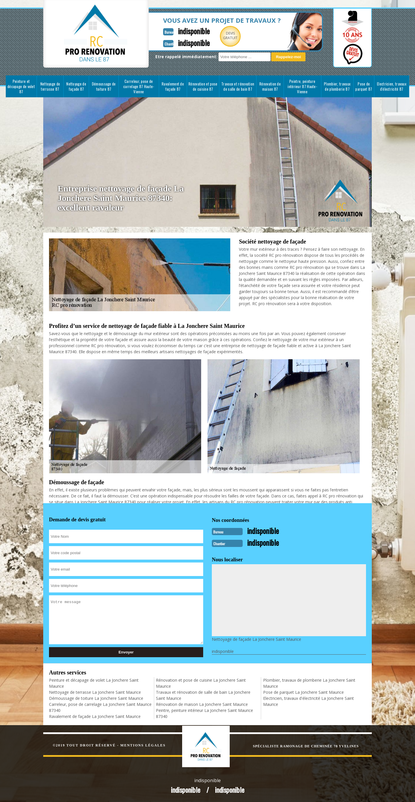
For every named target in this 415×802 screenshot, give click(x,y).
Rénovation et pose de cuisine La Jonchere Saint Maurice (201, 682)
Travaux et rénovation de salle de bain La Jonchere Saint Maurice (203, 694)
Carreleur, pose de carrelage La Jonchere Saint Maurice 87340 (100, 706)
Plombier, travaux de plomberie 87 (337, 86)
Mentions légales (143, 745)
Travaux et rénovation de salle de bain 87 (237, 86)
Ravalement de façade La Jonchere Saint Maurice (95, 716)
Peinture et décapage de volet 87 (21, 86)
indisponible (179, 31)
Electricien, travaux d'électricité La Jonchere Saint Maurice (308, 700)
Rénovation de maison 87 (270, 86)
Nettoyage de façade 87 (76, 86)
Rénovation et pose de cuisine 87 (202, 86)
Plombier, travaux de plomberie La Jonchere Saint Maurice (309, 682)
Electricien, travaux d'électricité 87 (391, 86)
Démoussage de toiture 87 (104, 86)
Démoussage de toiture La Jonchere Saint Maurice (96, 697)
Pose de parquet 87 (363, 86)
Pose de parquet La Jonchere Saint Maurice (303, 691)
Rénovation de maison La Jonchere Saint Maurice (202, 703)
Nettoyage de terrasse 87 (50, 86)
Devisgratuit (217, 35)
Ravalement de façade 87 (173, 86)
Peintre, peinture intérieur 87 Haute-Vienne (302, 86)
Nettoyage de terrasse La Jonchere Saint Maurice (95, 691)
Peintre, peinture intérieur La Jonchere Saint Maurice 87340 (204, 713)
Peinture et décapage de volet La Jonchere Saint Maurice (94, 682)
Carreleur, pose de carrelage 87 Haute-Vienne (138, 86)
